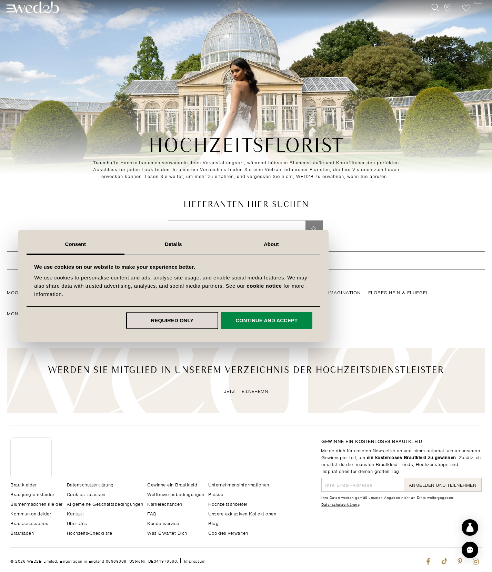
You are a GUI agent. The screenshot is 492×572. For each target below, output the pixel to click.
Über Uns (77, 522)
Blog (213, 522)
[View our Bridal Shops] (447, 20)
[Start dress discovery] (470, 527)
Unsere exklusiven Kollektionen (242, 513)
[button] (470, 550)
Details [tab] (246, 244)
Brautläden (22, 532)
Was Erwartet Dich (167, 532)
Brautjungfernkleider (32, 493)
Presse (215, 493)
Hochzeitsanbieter (228, 503)
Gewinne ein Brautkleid (172, 484)
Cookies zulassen (86, 493)
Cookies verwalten (228, 532)
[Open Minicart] (478, 20)
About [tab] (344, 244)
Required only (244, 320)
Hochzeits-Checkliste (89, 532)
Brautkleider (23, 484)
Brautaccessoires (29, 522)
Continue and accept (339, 320)
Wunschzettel (462, 20)
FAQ (152, 513)
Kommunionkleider (30, 513)
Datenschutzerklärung (340, 503)
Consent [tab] (148, 244)
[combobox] (237, 229)
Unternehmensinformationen (238, 484)
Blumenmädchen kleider (36, 503)
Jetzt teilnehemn (246, 391)
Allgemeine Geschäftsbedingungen (105, 503)
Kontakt (75, 513)
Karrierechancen (164, 503)
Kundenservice (163, 522)
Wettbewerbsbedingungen (175, 493)
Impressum (195, 560)
